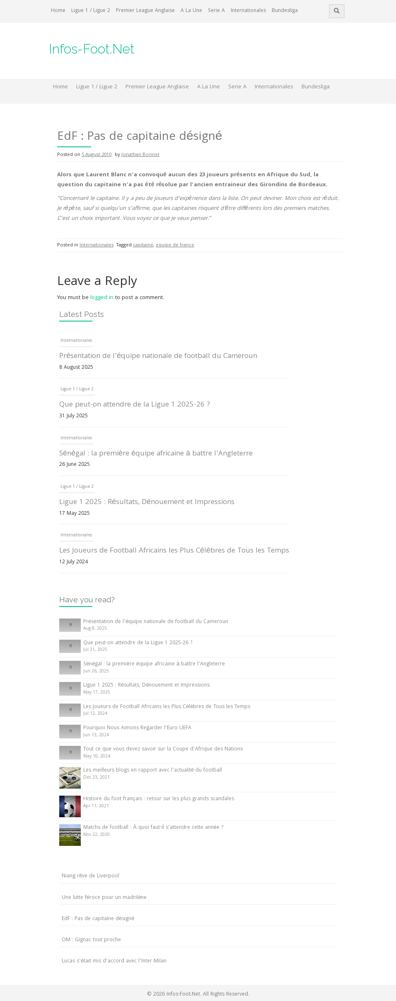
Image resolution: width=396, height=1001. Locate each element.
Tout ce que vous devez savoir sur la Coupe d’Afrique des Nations (163, 749)
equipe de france (175, 245)
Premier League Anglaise (145, 11)
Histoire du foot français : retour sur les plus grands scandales (158, 799)
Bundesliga (285, 11)
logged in (101, 297)
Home (58, 11)
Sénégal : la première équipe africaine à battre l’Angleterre (156, 454)
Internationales (248, 11)
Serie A (216, 11)
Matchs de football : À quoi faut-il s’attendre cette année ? (153, 827)
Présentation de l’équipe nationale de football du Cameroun (158, 357)
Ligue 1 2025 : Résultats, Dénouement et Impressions (146, 503)
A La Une (191, 11)
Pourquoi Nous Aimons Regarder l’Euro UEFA (137, 728)
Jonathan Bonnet (140, 155)
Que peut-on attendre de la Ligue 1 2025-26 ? (134, 405)
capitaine (143, 245)
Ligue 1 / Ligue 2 (90, 11)
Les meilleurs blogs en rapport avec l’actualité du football (152, 770)
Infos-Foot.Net (92, 48)
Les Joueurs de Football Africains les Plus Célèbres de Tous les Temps (174, 551)
